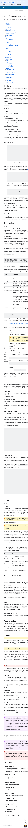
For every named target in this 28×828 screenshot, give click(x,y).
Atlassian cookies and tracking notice (8, 2)
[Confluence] (6, 7)
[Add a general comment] (7, 825)
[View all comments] (25, 820)
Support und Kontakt (10, 817)
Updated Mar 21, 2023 (19, 10)
